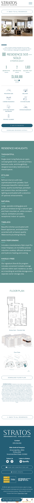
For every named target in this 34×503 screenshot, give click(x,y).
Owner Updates (17, 472)
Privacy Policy (21, 493)
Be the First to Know (11, 500)
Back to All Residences (17, 11)
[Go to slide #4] (25, 41)
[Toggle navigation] (30, 3)
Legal (26, 493)
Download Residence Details (17, 130)
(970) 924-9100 (17, 443)
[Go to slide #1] (4, 41)
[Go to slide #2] (11, 41)
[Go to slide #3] (18, 41)
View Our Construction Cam (17, 467)
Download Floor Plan (17, 377)
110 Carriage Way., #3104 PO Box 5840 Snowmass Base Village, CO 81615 (17, 452)
